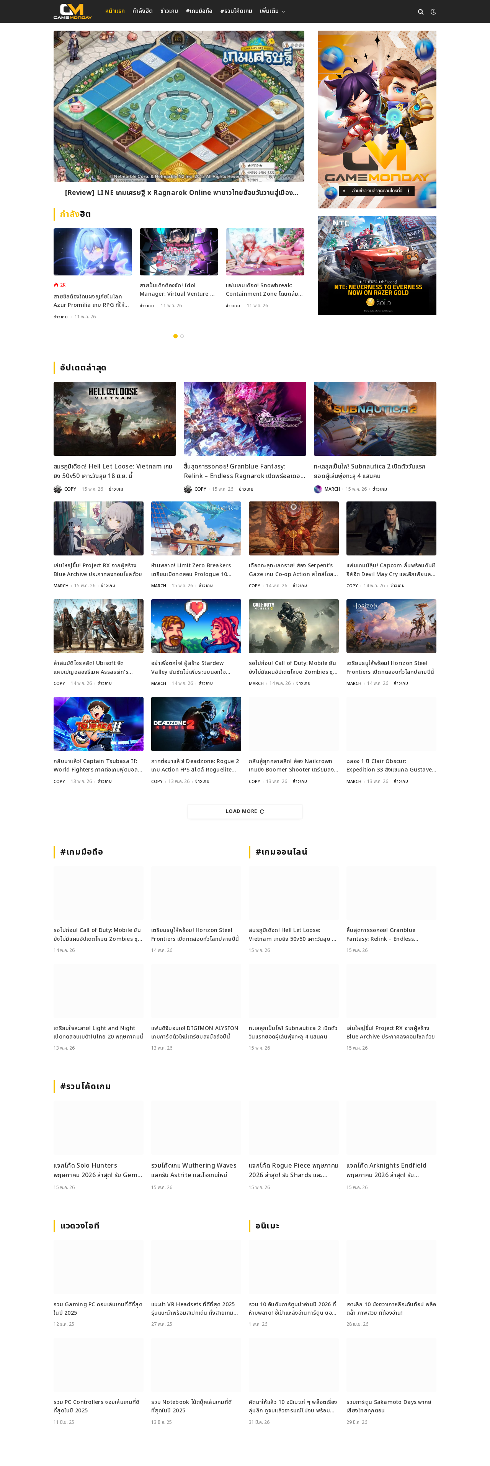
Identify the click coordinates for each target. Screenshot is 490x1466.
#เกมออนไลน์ (281, 852)
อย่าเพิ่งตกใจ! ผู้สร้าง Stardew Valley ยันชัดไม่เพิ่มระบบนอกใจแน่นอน (188, 667)
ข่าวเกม (169, 11)
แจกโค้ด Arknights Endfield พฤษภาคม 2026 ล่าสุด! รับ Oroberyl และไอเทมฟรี (386, 1171)
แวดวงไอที (80, 1226)
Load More (245, 811)
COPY (70, 489)
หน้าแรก (115, 11)
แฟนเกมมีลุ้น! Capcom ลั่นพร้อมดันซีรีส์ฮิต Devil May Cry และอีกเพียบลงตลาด (390, 570)
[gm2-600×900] (377, 119)
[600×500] (377, 265)
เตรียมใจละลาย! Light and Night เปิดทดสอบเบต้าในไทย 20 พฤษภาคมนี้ (98, 1032)
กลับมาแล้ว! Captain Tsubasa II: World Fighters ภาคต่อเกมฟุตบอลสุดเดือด (96, 766)
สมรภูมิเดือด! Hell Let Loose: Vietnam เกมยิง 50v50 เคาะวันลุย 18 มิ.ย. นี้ (113, 471)
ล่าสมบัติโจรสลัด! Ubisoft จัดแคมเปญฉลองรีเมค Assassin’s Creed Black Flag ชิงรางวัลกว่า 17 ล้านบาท (96, 667)
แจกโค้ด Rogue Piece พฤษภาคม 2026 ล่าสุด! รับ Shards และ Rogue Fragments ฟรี (293, 1171)
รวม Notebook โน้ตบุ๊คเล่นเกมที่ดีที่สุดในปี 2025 (191, 1406)
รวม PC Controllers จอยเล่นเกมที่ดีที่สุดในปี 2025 (96, 1406)
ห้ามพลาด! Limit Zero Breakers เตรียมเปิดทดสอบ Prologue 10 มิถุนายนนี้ (191, 570)
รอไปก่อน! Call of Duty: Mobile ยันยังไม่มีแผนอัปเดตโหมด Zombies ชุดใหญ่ (292, 667)
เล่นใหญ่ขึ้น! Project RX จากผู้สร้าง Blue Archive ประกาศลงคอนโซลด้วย (98, 570)
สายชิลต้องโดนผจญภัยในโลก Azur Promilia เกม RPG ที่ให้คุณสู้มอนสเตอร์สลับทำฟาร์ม (89, 301)
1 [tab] (175, 336)
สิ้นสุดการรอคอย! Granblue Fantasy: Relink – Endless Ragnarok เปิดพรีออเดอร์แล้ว (244, 472)
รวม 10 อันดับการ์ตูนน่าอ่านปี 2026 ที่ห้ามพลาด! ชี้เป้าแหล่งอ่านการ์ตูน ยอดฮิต (292, 1309)
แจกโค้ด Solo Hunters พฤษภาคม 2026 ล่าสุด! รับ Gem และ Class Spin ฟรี (95, 1171)
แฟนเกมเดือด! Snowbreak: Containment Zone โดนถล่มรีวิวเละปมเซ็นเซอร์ (262, 290)
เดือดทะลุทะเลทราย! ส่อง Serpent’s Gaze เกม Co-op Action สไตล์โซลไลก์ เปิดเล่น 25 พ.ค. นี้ (291, 570)
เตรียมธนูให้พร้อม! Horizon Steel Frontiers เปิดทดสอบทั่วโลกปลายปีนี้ (390, 667)
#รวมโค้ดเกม (236, 11)
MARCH (332, 489)
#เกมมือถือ (199, 11)
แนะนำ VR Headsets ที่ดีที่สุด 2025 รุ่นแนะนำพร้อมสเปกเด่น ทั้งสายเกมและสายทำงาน (193, 1309)
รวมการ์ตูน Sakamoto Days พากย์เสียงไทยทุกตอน (389, 1406)
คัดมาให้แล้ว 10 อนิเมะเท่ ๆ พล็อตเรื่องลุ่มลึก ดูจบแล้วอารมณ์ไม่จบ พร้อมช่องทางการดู (293, 1406)
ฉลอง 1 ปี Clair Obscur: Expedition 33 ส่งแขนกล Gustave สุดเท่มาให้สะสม (389, 766)
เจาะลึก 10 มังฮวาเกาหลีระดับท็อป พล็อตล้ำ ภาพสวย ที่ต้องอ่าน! (391, 1309)
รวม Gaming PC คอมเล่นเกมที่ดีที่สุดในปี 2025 (98, 1309)
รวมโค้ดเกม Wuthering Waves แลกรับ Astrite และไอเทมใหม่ (194, 1170)
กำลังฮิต (142, 11)
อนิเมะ (267, 1226)
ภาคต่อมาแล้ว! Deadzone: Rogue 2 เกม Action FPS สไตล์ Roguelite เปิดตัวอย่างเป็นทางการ (195, 766)
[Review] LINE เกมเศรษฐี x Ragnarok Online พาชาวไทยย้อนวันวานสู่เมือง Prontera (179, 194)
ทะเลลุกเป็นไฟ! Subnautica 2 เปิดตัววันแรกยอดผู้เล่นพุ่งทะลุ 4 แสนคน (370, 471)
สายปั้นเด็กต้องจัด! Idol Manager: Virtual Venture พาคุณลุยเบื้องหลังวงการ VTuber (178, 290)
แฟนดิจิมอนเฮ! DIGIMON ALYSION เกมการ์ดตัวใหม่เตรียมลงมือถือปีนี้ (195, 1032)
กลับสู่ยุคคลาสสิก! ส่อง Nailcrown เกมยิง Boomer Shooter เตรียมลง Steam (291, 766)
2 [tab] (182, 336)
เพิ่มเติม (269, 11)
